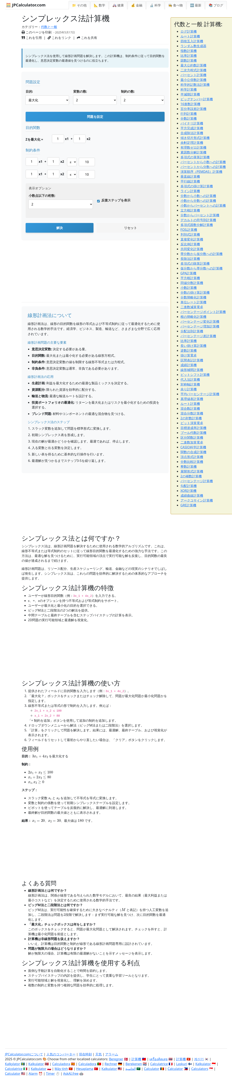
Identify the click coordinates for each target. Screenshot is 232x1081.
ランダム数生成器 (193, 46)
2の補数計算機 (191, 476)
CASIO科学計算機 (193, 447)
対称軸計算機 (190, 384)
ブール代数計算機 (193, 432)
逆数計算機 (189, 350)
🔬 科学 (155, 5)
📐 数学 (99, 5)
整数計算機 (189, 466)
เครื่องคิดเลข (158, 1059)
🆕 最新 (195, 5)
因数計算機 (189, 60)
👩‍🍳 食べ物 (175, 5)
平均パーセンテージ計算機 (200, 394)
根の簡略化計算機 (193, 316)
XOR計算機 (189, 490)
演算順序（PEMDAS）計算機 (201, 171)
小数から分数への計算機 (198, 200)
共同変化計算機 (192, 249)
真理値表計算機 (192, 399)
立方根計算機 (190, 210)
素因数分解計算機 (193, 152)
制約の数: (128, 91)
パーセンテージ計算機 (197, 481)
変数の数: (80, 91)
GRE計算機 (188, 505)
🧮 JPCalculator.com (26, 5)
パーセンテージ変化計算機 (200, 321)
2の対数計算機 (191, 418)
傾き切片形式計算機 (195, 138)
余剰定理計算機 (192, 142)
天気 (98, 1054)
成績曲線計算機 (192, 495)
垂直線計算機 (190, 176)
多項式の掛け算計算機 (197, 186)
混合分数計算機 (192, 413)
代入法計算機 (190, 379)
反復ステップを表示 (115, 200)
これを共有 (87, 37)
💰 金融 (136, 5)
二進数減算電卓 (192, 307)
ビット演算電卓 (192, 423)
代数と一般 (49, 27)
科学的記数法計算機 (195, 84)
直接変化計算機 (192, 239)
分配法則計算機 (192, 331)
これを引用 (32, 37)
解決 (59, 228)
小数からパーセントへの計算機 (203, 205)
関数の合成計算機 (193, 452)
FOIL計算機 (189, 229)
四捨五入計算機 (192, 41)
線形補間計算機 (192, 370)
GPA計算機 (188, 273)
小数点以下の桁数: (42, 195)
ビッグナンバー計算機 (197, 99)
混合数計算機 (190, 408)
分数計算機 (189, 118)
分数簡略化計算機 (193, 297)
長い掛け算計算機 (193, 345)
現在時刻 (85, 1054)
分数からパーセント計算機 (200, 215)
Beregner (116, 1059)
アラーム (111, 1054)
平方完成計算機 (192, 128)
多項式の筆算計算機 (195, 157)
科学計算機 (189, 89)
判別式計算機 (190, 234)
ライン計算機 (190, 191)
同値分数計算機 (192, 283)
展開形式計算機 (192, 471)
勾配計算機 (189, 486)
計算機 (136, 1059)
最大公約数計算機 (193, 65)
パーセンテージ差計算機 (198, 336)
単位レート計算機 (193, 302)
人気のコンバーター (61, 1054)
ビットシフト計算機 (195, 374)
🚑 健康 (118, 5)
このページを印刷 (36, 32)
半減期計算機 (190, 94)
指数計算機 (189, 51)
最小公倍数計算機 (193, 80)
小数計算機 (189, 287)
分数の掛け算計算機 (195, 292)
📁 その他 (79, 5)
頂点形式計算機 (192, 457)
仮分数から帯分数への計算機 (202, 268)
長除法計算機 (190, 258)
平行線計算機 (190, 181)
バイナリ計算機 (192, 123)
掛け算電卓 (189, 355)
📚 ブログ (216, 5)
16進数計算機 (190, 104)
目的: (29, 91)
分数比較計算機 (192, 461)
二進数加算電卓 (192, 442)
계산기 (199, 1059)
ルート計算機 (190, 36)
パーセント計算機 (193, 75)
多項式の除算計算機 (195, 263)
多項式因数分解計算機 (197, 225)
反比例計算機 (190, 244)
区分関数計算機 (192, 437)
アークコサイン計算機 (197, 500)
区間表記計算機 (192, 360)
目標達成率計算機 (193, 428)
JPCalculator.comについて (24, 1054)
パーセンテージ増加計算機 (200, 326)
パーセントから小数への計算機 (203, 162)
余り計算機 (189, 389)
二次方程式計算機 (193, 70)
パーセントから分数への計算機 (203, 167)
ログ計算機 (189, 31)
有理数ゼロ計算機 (193, 147)
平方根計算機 (190, 278)
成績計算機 (189, 365)
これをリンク (59, 37)
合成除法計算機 (192, 133)
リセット (130, 228)
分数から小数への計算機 (198, 196)
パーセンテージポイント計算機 (203, 312)
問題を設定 (95, 116)
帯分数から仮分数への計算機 (202, 254)
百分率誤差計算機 (193, 109)
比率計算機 (189, 55)
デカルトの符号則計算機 (198, 220)
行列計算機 (189, 113)
